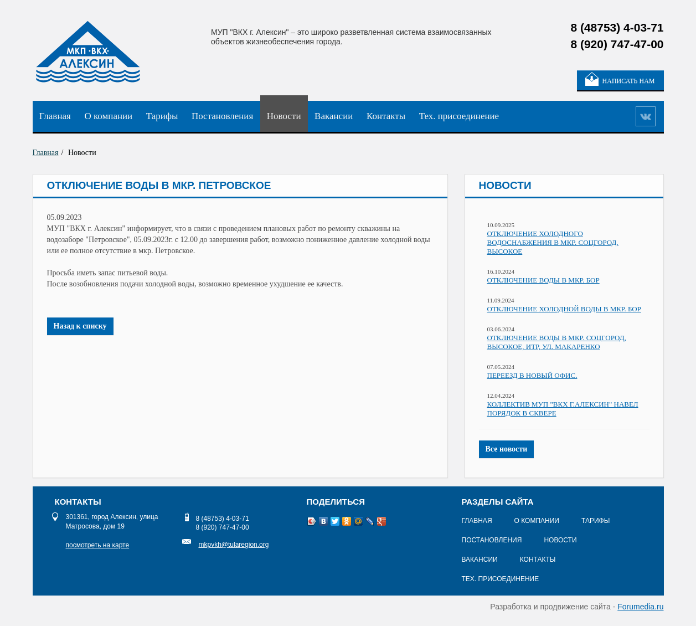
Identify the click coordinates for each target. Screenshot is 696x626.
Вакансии (334, 116)
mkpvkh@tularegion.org (234, 544)
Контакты (386, 116)
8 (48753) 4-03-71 (222, 518)
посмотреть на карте (98, 545)
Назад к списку (80, 326)
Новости (284, 116)
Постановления (222, 116)
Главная (55, 116)
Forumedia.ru (640, 606)
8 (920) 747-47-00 (222, 527)
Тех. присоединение (459, 116)
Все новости (507, 449)
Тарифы (162, 116)
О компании (108, 116)
